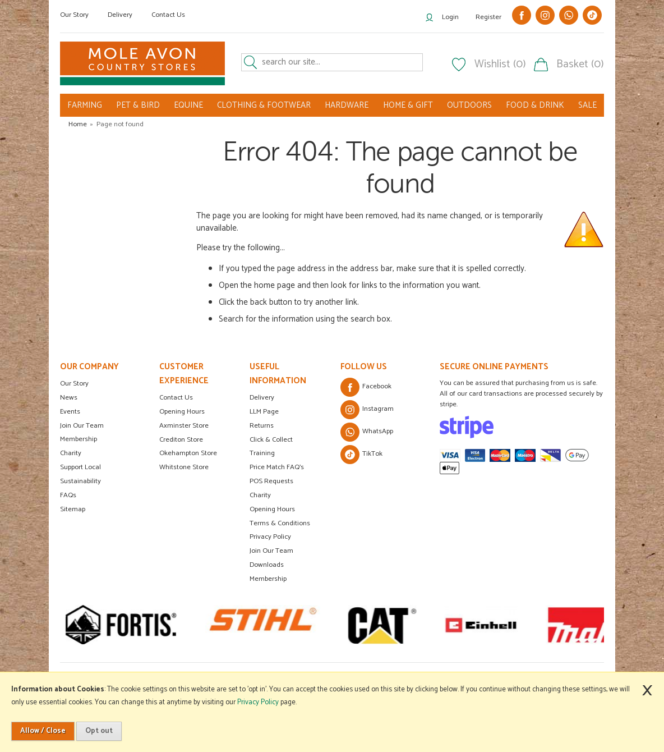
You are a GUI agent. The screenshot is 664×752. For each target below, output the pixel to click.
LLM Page (264, 412)
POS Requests (271, 481)
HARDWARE (346, 105)
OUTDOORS (469, 105)
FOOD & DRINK (535, 105)
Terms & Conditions (280, 523)
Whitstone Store (184, 467)
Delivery (120, 15)
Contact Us (168, 15)
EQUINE (188, 105)
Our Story (74, 15)
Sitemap (72, 509)
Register (488, 17)
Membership (78, 439)
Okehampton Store (188, 453)
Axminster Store (184, 426)
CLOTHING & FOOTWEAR (264, 105)
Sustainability (80, 481)
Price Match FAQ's (277, 467)
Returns (262, 426)
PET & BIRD (138, 105)
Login (450, 17)
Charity (70, 453)
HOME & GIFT (408, 105)
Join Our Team (82, 426)
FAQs (68, 495)
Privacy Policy (270, 537)
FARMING (84, 105)
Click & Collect (271, 440)
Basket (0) (580, 65)
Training (262, 453)
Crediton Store (181, 440)
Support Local (80, 467)
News (68, 397)
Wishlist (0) (500, 65)
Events (70, 412)
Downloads (267, 565)
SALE (587, 105)
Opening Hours (182, 412)
